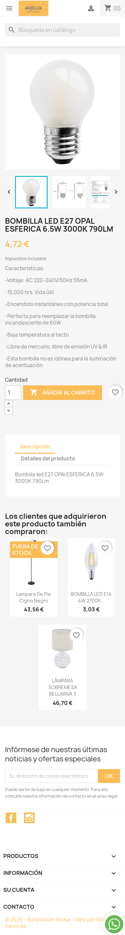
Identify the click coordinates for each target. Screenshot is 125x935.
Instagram (29, 818)
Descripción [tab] (35, 446)
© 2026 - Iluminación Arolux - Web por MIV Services (55, 923)
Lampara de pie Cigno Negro (33, 597)
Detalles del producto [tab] (48, 458)
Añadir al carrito (62, 392)
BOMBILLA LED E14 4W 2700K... (91, 597)
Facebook (11, 818)
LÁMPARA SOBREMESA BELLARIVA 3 (62, 687)
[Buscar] (62, 30)
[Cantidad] (13, 392)
